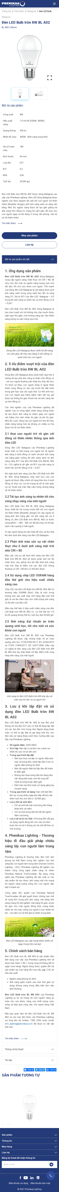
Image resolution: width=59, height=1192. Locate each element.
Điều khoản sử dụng (18, 1183)
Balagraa (31, 11)
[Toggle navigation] (54, 3)
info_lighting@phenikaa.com (19, 1023)
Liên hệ (29, 244)
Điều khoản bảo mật (40, 1183)
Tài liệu (8, 1060)
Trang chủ (6, 11)
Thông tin (7, 1140)
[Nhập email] (24, 1164)
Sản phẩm (19, 11)
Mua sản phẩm (29, 235)
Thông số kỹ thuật (14, 1049)
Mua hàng (7, 1146)
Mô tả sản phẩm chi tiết (17, 259)
